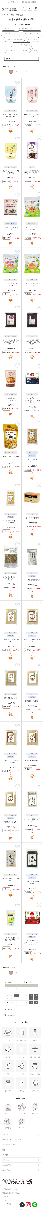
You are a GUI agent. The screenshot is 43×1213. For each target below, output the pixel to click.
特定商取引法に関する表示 (11, 1193)
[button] (32, 72)
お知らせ (5, 1134)
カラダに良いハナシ (9, 1145)
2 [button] (16, 72)
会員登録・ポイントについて (12, 1140)
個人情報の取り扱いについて (12, 1189)
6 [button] (26, 72)
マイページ (6, 1200)
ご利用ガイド (6, 1155)
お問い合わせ (6, 1170)
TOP (3, 15)
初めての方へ (6, 1160)
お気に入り (6, 1196)
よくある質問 (6, 1165)
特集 (3, 1150)
